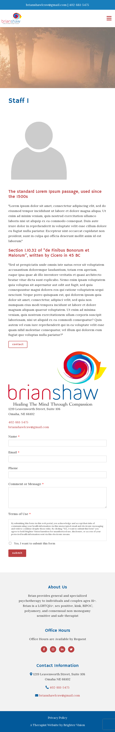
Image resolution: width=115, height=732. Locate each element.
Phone (13, 468)
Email (13, 452)
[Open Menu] (109, 18)
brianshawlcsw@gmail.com (28, 427)
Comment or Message (26, 484)
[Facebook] (44, 649)
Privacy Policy (57, 718)
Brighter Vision (74, 725)
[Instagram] (53, 649)
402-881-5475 (18, 422)
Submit (17, 553)
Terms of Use (19, 514)
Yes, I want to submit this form (34, 543)
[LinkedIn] (62, 649)
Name (14, 436)
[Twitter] (71, 649)
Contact (18, 344)
